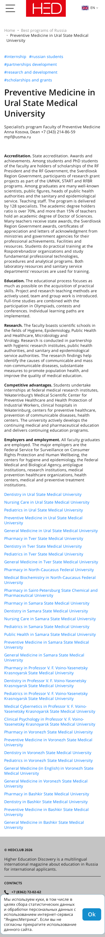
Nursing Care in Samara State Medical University (50, 618)
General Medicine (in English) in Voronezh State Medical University (49, 771)
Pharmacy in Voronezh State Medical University (48, 732)
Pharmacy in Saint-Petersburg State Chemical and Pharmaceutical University (51, 593)
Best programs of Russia (44, 30)
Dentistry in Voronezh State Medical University (47, 752)
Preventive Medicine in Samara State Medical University (46, 645)
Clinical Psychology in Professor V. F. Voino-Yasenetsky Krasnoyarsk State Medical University (49, 722)
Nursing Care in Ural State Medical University (46, 502)
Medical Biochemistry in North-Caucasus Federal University (50, 580)
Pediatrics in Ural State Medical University (43, 510)
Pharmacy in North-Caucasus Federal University (49, 569)
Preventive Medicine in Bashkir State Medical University (46, 812)
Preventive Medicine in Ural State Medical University (43, 520)
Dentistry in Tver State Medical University (43, 546)
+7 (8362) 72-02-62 (26, 892)
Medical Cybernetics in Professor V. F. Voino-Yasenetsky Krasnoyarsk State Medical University (49, 709)
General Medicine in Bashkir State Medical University (44, 825)
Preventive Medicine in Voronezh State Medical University (48, 742)
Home (9, 30)
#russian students (46, 56)
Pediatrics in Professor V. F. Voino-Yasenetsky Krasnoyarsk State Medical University (46, 696)
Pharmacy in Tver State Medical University (43, 538)
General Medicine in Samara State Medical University (44, 658)
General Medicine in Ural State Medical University (51, 530)
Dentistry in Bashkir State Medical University (46, 801)
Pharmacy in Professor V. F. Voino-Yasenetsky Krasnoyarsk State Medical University (46, 670)
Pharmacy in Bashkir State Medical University (46, 793)
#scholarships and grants (28, 80)
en (88, 7)
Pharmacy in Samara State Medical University (46, 603)
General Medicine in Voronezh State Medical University (46, 784)
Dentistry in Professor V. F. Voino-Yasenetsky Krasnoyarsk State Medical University (45, 683)
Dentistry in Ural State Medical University (42, 494)
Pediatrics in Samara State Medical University (46, 626)
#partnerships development (30, 64)
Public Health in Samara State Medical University (50, 634)
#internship (15, 56)
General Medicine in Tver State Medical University (51, 561)
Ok (91, 914)
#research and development (30, 72)
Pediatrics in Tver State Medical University (43, 554)
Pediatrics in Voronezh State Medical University (48, 760)
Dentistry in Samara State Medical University (46, 611)
